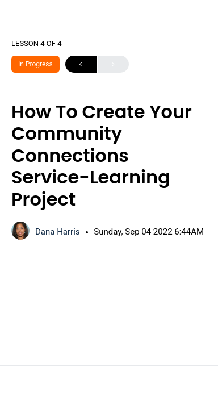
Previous (81, 64)
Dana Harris (58, 232)
